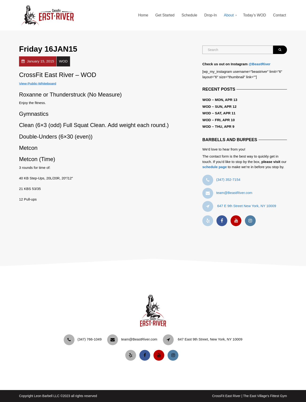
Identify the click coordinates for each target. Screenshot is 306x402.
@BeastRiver (260, 64)
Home (143, 15)
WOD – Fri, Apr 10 (218, 120)
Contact (279, 15)
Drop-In (210, 15)
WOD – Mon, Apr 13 (219, 100)
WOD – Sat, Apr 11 (218, 113)
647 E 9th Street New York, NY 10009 (246, 206)
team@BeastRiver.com (234, 193)
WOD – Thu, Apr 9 (218, 126)
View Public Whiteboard (37, 83)
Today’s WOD (254, 15)
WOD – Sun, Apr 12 (219, 106)
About (229, 15)
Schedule (189, 15)
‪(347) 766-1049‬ (90, 339)
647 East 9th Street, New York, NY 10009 (210, 339)
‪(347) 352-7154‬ (228, 180)
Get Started (165, 15)
